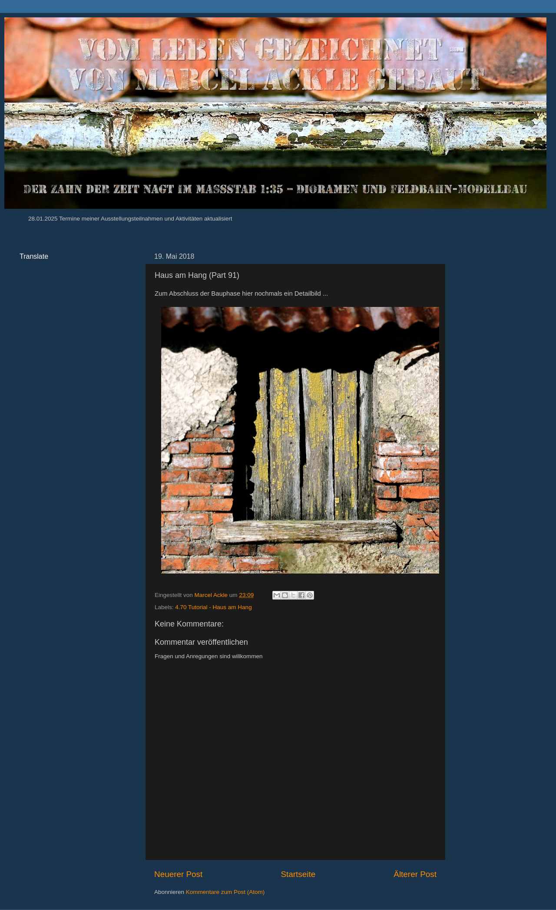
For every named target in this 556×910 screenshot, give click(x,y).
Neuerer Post (178, 874)
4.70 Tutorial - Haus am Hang (213, 607)
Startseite (298, 874)
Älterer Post (415, 874)
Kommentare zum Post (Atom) (225, 892)
